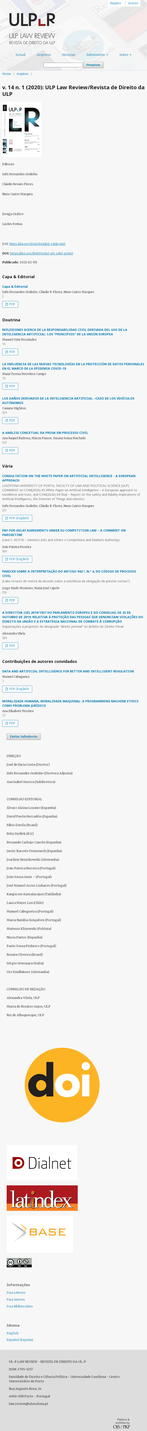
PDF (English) (18, 518)
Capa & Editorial (15, 286)
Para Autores (16, 1299)
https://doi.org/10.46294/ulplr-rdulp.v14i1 (37, 244)
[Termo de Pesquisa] (63, 65)
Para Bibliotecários (20, 1306)
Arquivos (44, 55)
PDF (11, 304)
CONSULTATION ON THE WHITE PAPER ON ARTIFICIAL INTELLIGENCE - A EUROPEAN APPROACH (73, 487)
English (12, 1333)
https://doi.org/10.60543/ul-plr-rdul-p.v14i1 (41, 253)
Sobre (124, 55)
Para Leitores (16, 1293)
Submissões (95, 55)
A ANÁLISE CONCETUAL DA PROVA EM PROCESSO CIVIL (45, 433)
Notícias (68, 55)
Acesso (133, 3)
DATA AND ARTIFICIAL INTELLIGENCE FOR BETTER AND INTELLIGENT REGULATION (68, 671)
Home (6, 74)
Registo (115, 3)
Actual (21, 55)
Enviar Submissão (24, 736)
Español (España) (20, 1340)
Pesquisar (93, 64)
